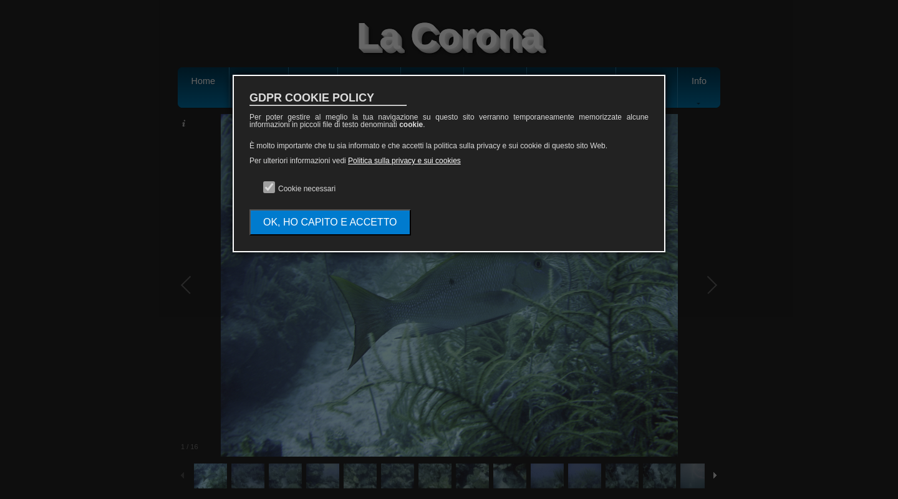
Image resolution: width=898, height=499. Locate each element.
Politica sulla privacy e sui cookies (404, 160)
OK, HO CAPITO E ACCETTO (330, 222)
